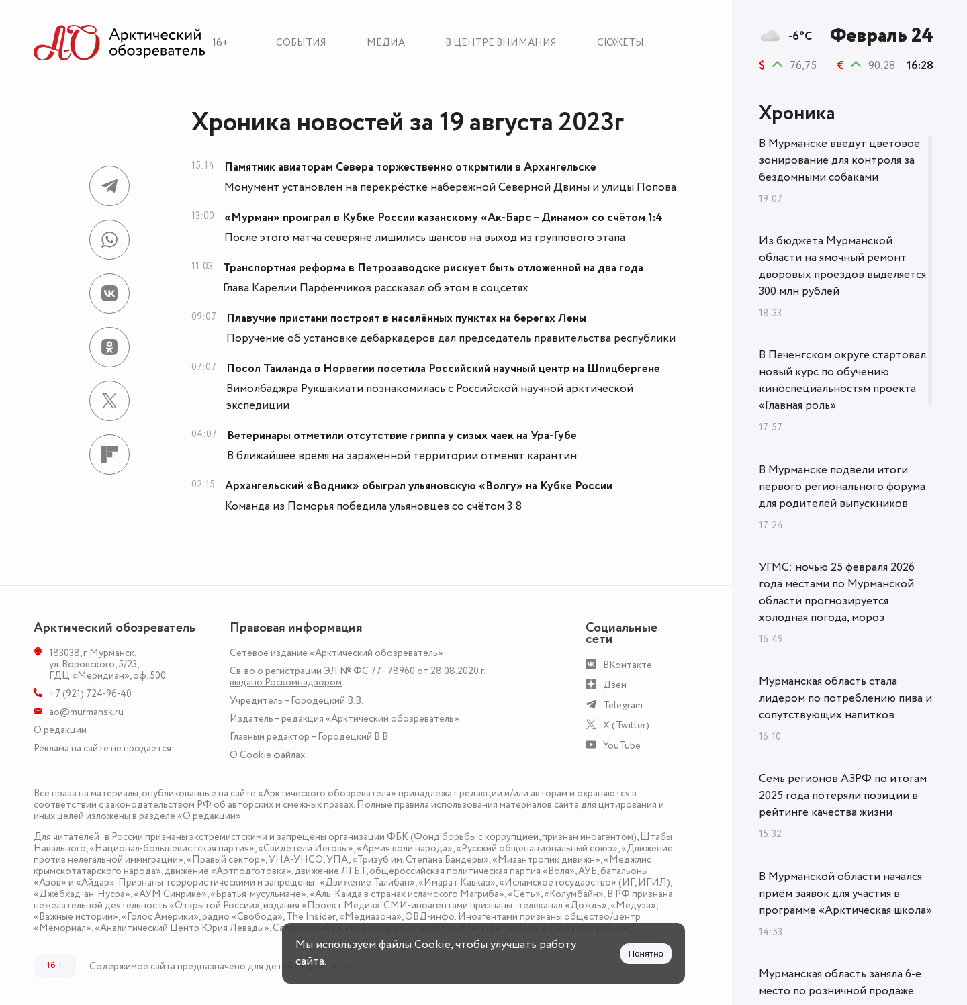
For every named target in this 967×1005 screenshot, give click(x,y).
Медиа (386, 43)
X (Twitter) (626, 725)
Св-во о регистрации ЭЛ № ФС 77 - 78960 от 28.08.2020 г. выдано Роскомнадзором (358, 676)
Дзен (615, 685)
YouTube (622, 745)
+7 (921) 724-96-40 (90, 694)
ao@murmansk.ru (86, 712)
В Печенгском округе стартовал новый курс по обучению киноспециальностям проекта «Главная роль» (842, 380)
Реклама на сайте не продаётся (102, 748)
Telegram (623, 705)
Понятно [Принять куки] (646, 954)
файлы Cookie (415, 945)
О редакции (60, 730)
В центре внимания (501, 43)
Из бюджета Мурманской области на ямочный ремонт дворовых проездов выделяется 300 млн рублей (842, 266)
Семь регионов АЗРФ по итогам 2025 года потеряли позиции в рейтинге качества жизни (843, 795)
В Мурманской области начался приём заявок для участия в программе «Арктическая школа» (845, 893)
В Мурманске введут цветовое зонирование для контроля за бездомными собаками (839, 160)
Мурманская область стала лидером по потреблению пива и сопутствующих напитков (845, 698)
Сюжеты (620, 43)
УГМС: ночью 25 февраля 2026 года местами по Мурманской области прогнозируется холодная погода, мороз (837, 592)
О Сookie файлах (267, 755)
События (301, 43)
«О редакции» (209, 816)
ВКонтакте (627, 665)
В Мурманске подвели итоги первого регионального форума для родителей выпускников (842, 487)
